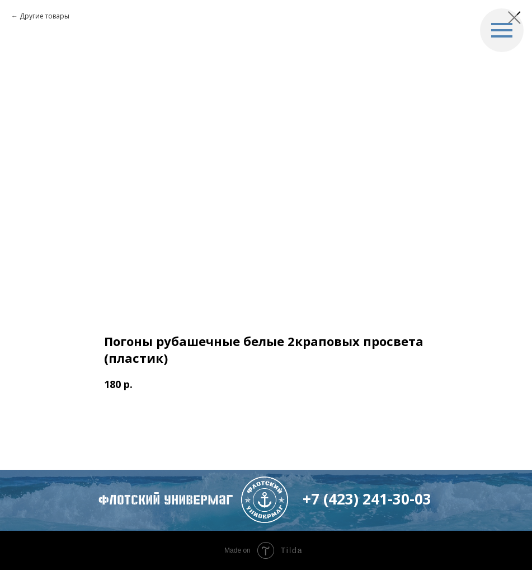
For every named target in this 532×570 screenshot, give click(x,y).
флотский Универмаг (165, 500)
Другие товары (44, 16)
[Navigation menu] (501, 30)
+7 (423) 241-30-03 (367, 499)
